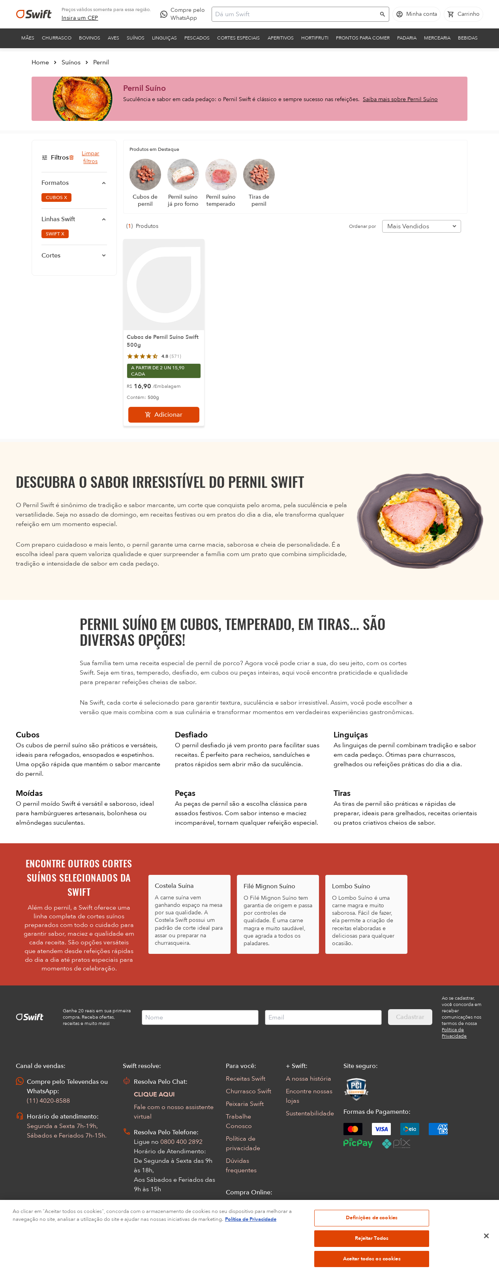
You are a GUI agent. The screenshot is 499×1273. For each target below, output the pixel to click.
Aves (113, 38)
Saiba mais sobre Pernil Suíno (400, 99)
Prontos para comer (363, 38)
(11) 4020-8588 (48, 1100)
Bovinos (89, 38)
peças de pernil (206, 803)
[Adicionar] (163, 415)
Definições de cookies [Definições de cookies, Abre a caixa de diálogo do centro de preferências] (372, 1237)
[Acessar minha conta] (416, 14)
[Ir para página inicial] (34, 14)
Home (40, 62)
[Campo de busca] (295, 14)
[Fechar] (486, 1256)
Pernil (101, 62)
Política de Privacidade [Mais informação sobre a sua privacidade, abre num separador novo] (250, 1239)
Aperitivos (281, 38)
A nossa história (308, 1078)
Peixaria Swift (245, 1104)
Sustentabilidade (310, 1113)
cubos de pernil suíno (57, 745)
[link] (80, 18)
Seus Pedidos (245, 1205)
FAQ (232, 1217)
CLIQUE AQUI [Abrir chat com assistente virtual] (154, 1094)
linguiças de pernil (369, 745)
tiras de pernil (362, 803)
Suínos (135, 38)
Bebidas (468, 38)
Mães (27, 38)
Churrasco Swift (248, 1091)
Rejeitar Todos (371, 1258)
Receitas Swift (245, 1078)
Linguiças (164, 38)
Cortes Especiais (238, 38)
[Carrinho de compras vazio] (463, 14)
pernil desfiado (204, 745)
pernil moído (42, 803)
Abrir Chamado (156, 1214)
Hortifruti (314, 38)
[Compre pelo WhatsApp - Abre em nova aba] (184, 14)
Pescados (197, 38)
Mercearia (437, 38)
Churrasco (56, 38)
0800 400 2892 (181, 1142)
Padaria (406, 38)
